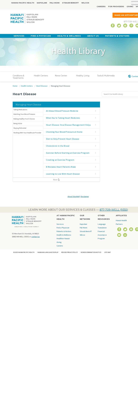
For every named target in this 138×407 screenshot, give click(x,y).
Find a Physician (41, 36)
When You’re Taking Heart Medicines (63, 118)
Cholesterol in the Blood (57, 146)
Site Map (107, 252)
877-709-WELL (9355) (114, 209)
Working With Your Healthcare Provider (27, 133)
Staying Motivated (19, 128)
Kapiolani (42, 3)
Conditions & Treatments (18, 76)
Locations (20, 40)
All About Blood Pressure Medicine (62, 111)
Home (15, 86)
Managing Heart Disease (60, 86)
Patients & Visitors (117, 36)
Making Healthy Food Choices (24, 119)
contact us (35, 236)
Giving (130, 7)
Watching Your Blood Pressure (24, 114)
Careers (101, 7)
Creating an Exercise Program (60, 159)
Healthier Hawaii (63, 238)
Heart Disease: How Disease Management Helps (68, 125)
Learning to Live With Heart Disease (63, 173)
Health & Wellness (69, 36)
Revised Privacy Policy (69, 252)
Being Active (17, 123)
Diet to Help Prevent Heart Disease (62, 139)
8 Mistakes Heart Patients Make (61, 166)
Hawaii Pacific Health (22, 3)
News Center (61, 75)
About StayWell (74, 196)
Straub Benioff (70, 3)
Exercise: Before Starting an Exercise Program (67, 153)
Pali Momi (55, 3)
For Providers (116, 7)
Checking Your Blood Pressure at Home (64, 132)
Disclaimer (85, 196)
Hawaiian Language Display (47, 252)
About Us (93, 36)
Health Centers (41, 75)
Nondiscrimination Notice (91, 252)
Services (19, 36)
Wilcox (85, 3)
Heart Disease (41, 86)
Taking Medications (20, 109)
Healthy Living (82, 75)
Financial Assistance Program (102, 235)
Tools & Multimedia (106, 75)
